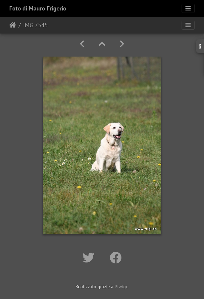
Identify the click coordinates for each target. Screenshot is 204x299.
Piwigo (122, 286)
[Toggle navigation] (188, 8)
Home (12, 25)
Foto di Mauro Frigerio (37, 8)
